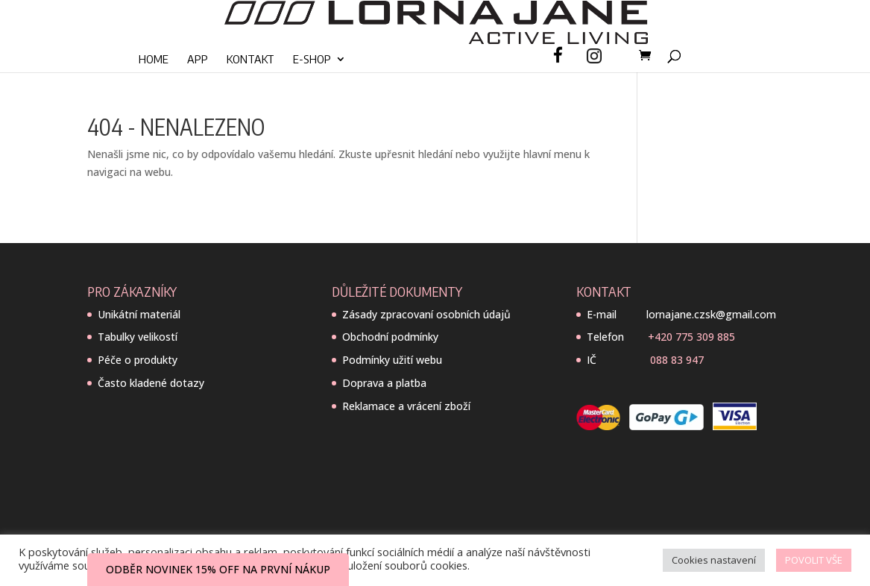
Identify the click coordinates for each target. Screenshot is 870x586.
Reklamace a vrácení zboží (406, 406)
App (197, 60)
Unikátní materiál (139, 314)
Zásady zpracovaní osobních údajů (426, 314)
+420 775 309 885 (691, 337)
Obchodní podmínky (390, 337)
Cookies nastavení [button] (714, 560)
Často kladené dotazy (151, 383)
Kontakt (250, 60)
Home (153, 60)
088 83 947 (677, 360)
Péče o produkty (137, 360)
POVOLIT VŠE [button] (813, 560)
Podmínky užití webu (392, 360)
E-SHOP (312, 60)
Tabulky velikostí (137, 337)
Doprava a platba (384, 383)
